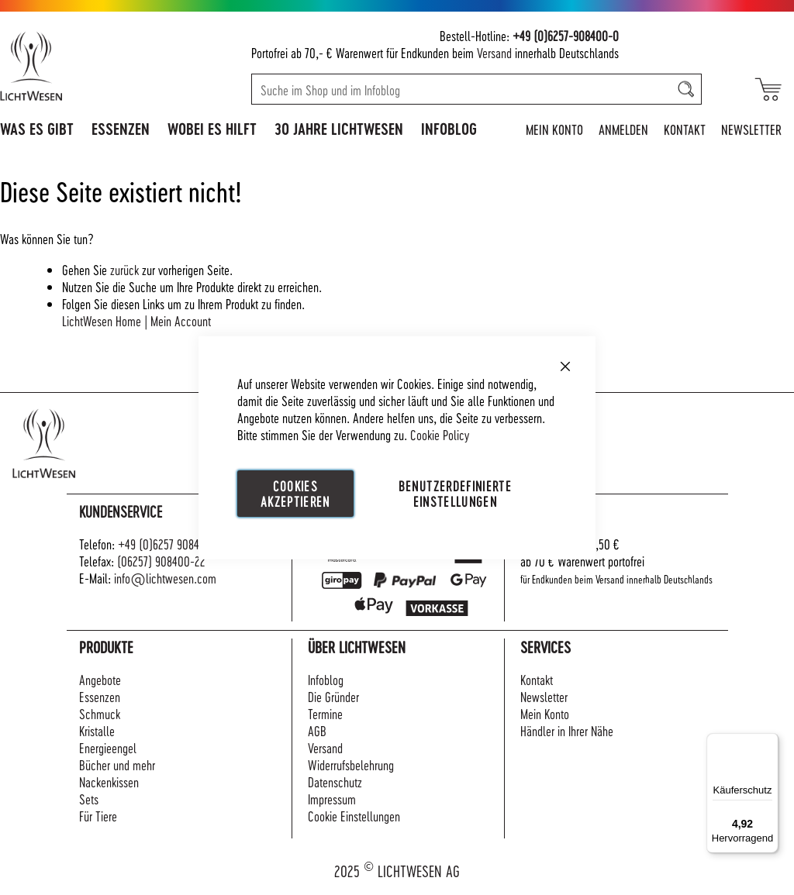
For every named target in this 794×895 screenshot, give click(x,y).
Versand (494, 52)
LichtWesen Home (101, 320)
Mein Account (180, 320)
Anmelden (623, 129)
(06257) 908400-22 (161, 560)
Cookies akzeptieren (295, 492)
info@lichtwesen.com (165, 578)
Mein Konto (554, 129)
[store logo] (79, 66)
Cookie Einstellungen (354, 815)
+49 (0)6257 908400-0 (170, 543)
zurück (124, 269)
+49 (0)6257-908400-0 (566, 35)
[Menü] (769, 742)
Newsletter (751, 129)
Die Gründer (333, 696)
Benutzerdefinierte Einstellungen (455, 492)
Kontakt (685, 129)
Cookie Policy (439, 433)
